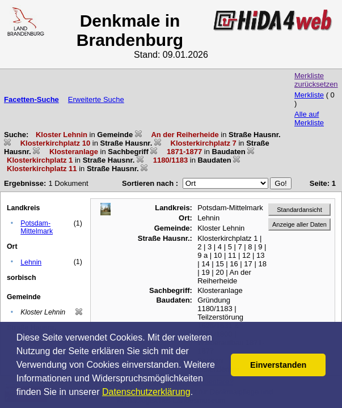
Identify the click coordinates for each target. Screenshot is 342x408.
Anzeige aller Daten (299, 224)
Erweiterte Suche (96, 99)
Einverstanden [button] (278, 364)
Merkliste (309, 95)
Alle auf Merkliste (309, 118)
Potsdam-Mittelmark (36, 227)
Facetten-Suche (31, 99)
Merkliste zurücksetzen (316, 79)
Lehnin (30, 262)
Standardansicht (299, 209)
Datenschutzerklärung (146, 392)
